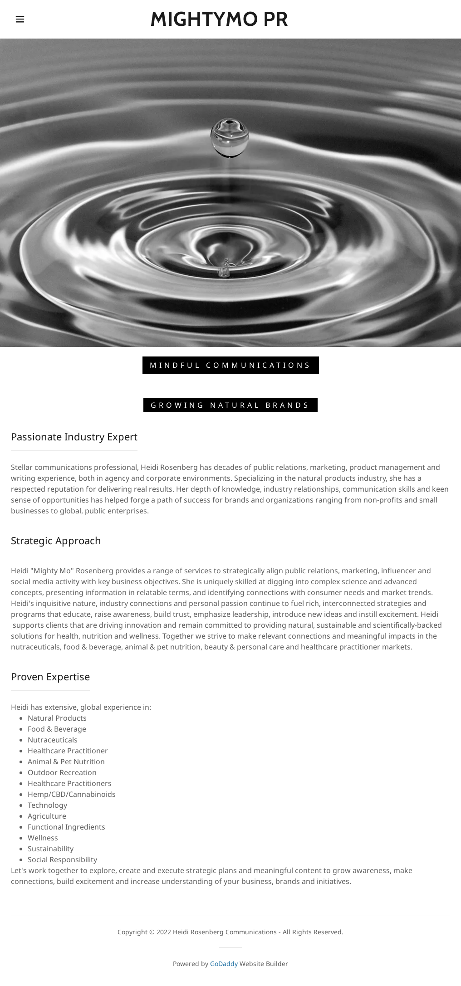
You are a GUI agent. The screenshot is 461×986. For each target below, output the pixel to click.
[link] (219, 23)
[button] (22, 19)
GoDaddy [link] (224, 963)
